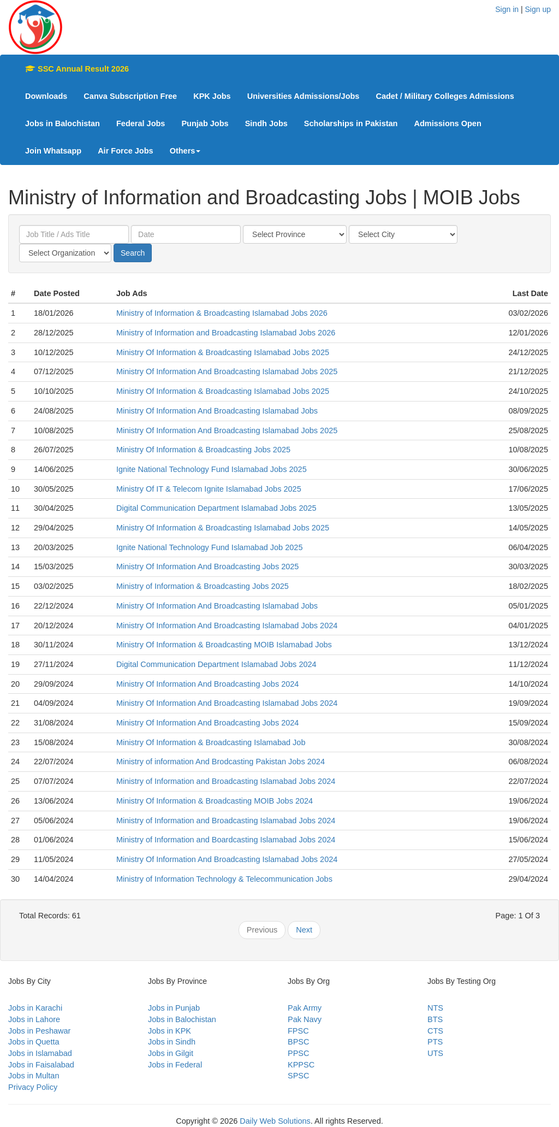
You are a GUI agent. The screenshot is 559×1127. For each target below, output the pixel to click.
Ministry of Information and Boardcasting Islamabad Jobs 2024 (225, 839)
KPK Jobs (212, 96)
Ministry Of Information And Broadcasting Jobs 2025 (207, 566)
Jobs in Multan (34, 1075)
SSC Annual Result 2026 (77, 68)
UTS (435, 1053)
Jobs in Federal (175, 1064)
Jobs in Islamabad (40, 1053)
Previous (262, 929)
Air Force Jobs (125, 150)
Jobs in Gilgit (170, 1053)
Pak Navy (305, 1019)
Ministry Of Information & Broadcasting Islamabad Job (211, 742)
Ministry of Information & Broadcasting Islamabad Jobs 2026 (222, 313)
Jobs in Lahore (34, 1019)
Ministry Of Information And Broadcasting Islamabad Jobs (217, 410)
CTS (435, 1030)
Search (133, 253)
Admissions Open (447, 123)
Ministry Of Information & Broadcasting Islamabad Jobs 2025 (222, 352)
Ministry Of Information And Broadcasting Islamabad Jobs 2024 (226, 625)
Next (304, 929)
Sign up (538, 9)
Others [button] (185, 150)
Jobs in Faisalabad (41, 1064)
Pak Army (305, 1008)
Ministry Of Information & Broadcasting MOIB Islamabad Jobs (224, 644)
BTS (435, 1019)
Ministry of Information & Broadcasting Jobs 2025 (202, 586)
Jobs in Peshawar (39, 1030)
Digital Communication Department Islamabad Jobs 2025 (216, 508)
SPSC (299, 1075)
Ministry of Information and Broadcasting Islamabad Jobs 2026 (225, 332)
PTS (435, 1041)
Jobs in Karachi (35, 1008)
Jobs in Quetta (34, 1041)
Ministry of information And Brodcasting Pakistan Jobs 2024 (220, 761)
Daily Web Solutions (275, 1121)
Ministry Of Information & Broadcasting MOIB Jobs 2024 (214, 800)
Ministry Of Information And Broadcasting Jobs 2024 (207, 684)
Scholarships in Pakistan (351, 123)
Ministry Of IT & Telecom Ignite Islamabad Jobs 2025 (208, 489)
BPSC (299, 1041)
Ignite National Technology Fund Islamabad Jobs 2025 (211, 469)
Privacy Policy (32, 1087)
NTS (435, 1008)
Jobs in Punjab (174, 1008)
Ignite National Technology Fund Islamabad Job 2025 (209, 547)
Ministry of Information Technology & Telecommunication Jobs (224, 879)
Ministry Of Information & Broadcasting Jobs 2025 (203, 449)
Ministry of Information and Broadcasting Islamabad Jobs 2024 (225, 781)
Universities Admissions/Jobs (303, 96)
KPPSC (301, 1064)
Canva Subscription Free (130, 96)
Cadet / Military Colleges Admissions (445, 96)
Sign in (507, 9)
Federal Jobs (140, 123)
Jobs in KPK (169, 1030)
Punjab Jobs (204, 123)
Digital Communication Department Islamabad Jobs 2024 (216, 664)
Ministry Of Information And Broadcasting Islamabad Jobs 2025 (226, 371)
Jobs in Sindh (171, 1041)
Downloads (46, 96)
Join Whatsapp (53, 150)
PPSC (299, 1053)
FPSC (298, 1030)
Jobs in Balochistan (62, 123)
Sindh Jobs (266, 123)
